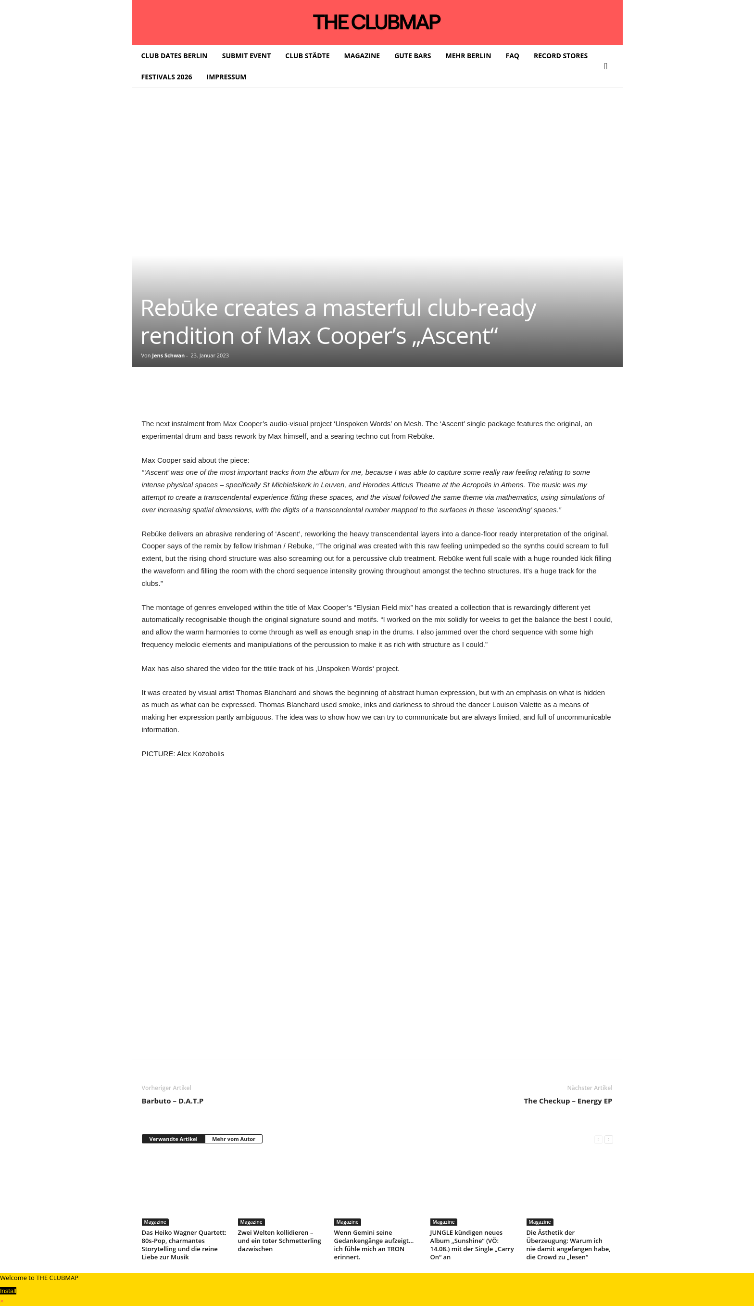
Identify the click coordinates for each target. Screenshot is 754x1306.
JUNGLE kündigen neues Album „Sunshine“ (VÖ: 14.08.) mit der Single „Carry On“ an (472, 1244)
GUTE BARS (412, 55)
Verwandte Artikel (174, 1138)
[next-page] (608, 1139)
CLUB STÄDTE (307, 55)
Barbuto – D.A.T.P (173, 1100)
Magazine (155, 1221)
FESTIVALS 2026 (166, 76)
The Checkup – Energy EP (568, 1100)
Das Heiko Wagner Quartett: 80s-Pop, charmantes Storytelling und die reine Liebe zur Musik (184, 1244)
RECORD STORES (561, 55)
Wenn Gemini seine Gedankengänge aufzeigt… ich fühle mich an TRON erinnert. (374, 1244)
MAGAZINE (362, 55)
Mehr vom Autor (233, 1138)
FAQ (513, 55)
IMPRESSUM (227, 76)
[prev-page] (598, 1139)
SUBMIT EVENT (246, 55)
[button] (608, 66)
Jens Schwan (168, 355)
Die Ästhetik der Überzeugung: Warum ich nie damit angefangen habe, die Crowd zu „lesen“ (569, 1244)
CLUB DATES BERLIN (174, 55)
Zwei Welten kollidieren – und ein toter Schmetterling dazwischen (279, 1240)
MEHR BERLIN (468, 55)
